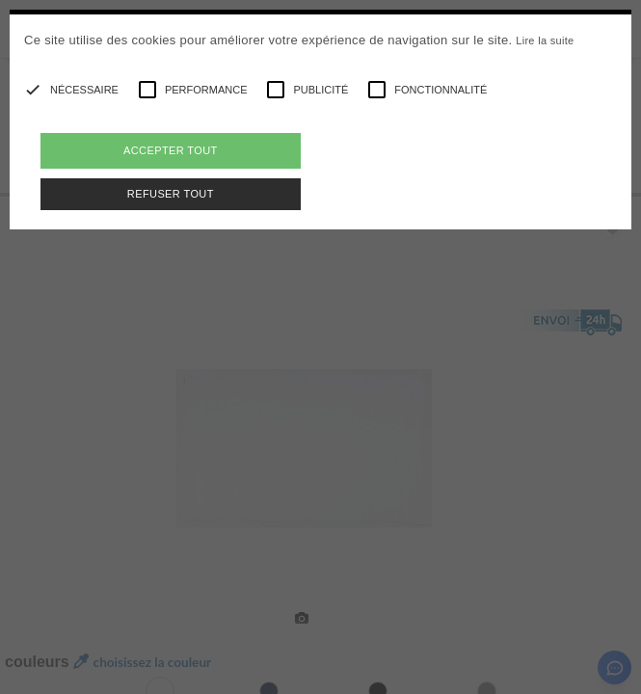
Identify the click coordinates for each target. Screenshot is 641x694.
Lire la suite (545, 40)
